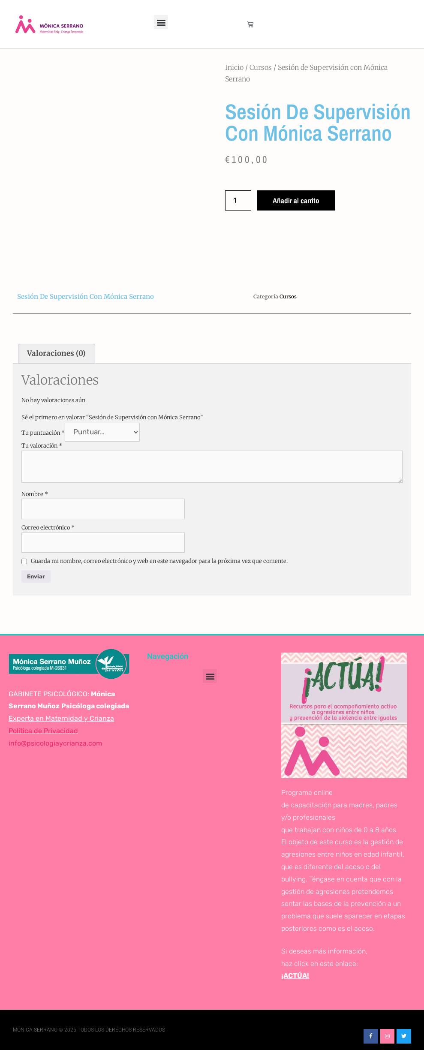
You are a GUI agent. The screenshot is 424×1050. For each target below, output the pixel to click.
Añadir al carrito (296, 200)
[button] (161, 22)
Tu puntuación (43, 432)
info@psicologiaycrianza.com (55, 743)
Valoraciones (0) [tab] (56, 353)
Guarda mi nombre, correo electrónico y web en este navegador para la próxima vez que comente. (159, 561)
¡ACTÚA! (295, 976)
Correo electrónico (48, 527)
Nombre (34, 494)
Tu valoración (41, 445)
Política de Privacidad (43, 731)
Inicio (234, 67)
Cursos (261, 67)
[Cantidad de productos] (238, 200)
